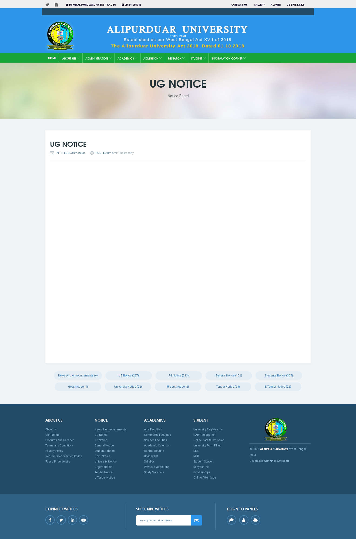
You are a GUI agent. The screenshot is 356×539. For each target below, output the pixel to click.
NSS (195, 450)
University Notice (106, 461)
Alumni (276, 4)
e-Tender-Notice (105, 477)
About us (51, 429)
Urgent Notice (103, 467)
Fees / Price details (57, 461)
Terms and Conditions (59, 445)
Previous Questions (156, 467)
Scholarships (201, 472)
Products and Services (59, 440)
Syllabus (149, 461)
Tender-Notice (104, 472)
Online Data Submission (208, 440)
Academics (128, 58)
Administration (98, 58)
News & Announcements (111, 429)
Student (198, 58)
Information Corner (229, 58)
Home (52, 58)
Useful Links (296, 4)
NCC (196, 456)
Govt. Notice (102, 456)
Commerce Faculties (157, 434)
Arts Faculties (153, 429)
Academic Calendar (157, 445)
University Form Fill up (207, 445)
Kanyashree (201, 467)
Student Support (203, 461)
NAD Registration (204, 434)
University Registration (208, 429)
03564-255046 (131, 4)
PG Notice (101, 440)
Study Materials (154, 472)
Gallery (259, 4)
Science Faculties (155, 440)
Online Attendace (204, 477)
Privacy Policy (54, 450)
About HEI (71, 58)
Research (176, 58)
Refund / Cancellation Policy (63, 456)
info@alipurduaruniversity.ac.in (91, 4)
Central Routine (154, 450)
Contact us (239, 4)
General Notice (104, 445)
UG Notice (101, 434)
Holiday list (151, 456)
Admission (152, 58)
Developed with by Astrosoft (269, 460)
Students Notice (105, 450)
